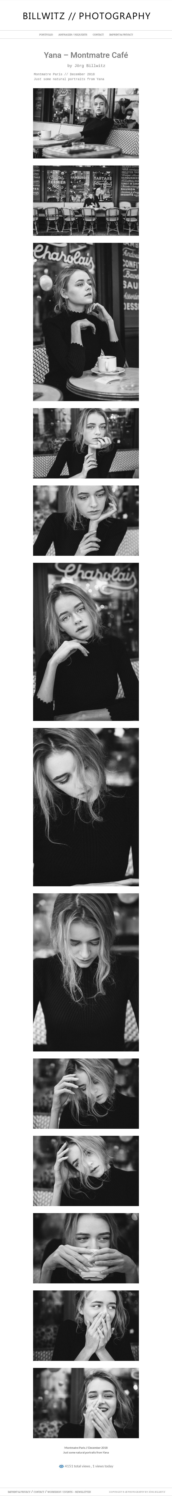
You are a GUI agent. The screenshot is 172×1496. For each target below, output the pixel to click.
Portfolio (46, 34)
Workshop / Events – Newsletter (69, 1492)
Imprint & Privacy (121, 34)
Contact (98, 34)
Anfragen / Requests (72, 34)
